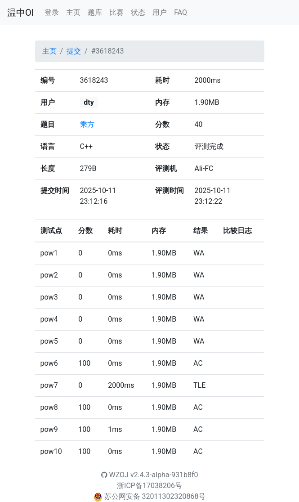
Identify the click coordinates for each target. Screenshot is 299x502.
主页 (73, 12)
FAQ (180, 12)
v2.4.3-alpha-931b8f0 (164, 475)
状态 (138, 12)
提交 (74, 51)
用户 (159, 12)
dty (89, 102)
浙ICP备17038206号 (149, 485)
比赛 (116, 12)
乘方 (87, 124)
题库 (95, 12)
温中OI (20, 12)
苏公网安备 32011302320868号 (155, 496)
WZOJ (115, 475)
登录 (52, 12)
